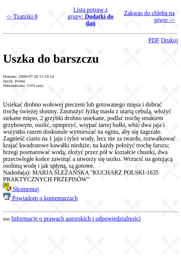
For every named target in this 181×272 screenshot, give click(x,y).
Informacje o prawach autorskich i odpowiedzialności (76, 218)
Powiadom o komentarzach (40, 198)
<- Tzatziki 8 (21, 16)
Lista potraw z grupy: (90, 16)
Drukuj (169, 40)
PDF (153, 40)
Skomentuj (21, 189)
